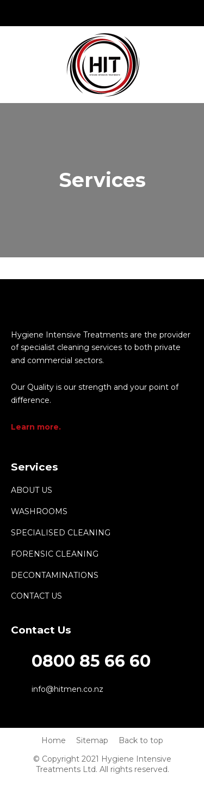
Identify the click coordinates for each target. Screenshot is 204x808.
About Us (31, 490)
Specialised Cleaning (60, 533)
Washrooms (39, 511)
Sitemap (92, 740)
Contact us (36, 596)
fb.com (128, 13)
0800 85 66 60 (76, 13)
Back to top (141, 740)
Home (53, 740)
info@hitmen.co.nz (102, 13)
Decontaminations (54, 575)
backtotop (185, 720)
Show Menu (17, 64)
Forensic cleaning (54, 554)
